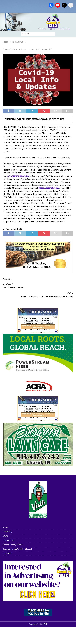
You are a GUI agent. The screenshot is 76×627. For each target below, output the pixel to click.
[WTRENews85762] (38, 419)
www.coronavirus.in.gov (18, 176)
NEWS (5, 536)
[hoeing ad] (38, 332)
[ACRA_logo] (38, 390)
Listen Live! (7, 553)
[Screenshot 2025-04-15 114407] (38, 465)
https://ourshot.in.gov (49, 188)
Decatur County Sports (12, 545)
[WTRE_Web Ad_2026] (38, 372)
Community (7, 532)
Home (5, 527)
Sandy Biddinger (27, 49)
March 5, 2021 (11, 49)
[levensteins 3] (38, 268)
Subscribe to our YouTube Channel (17, 549)
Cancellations (8, 540)
